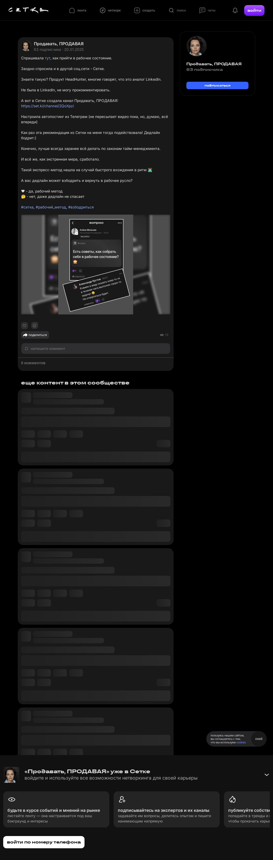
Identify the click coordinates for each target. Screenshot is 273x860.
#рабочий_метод (51, 207)
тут (47, 58)
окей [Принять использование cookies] (258, 738)
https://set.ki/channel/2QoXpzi (47, 106)
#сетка (27, 207)
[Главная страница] (29, 10)
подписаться (217, 85)
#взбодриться (81, 207)
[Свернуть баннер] (266, 775)
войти (254, 10)
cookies (241, 742)
